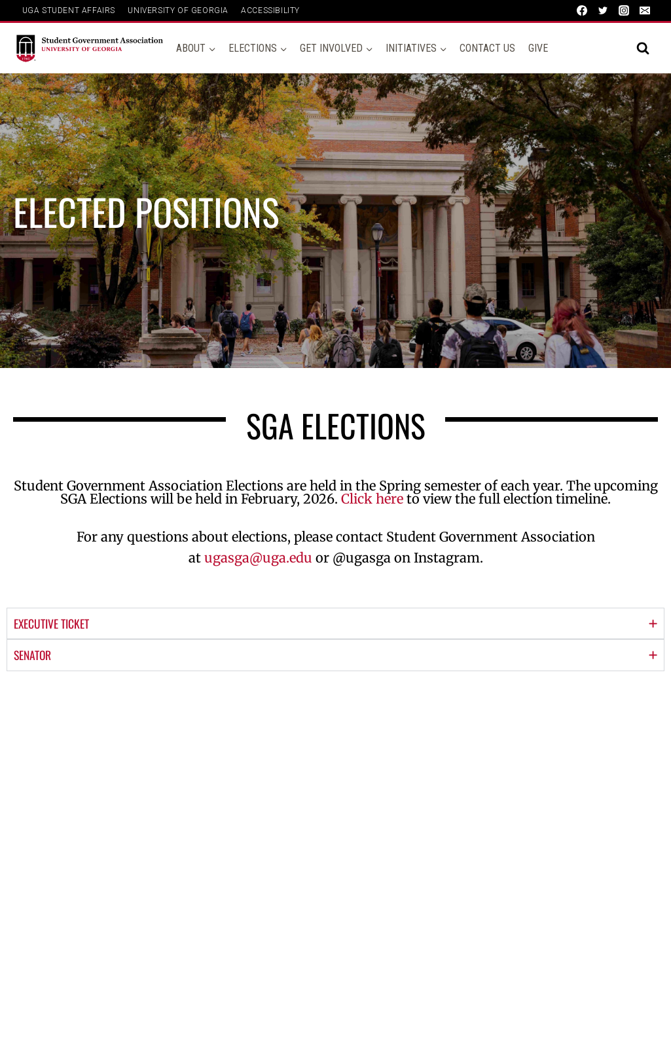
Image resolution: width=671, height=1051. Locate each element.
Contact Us (487, 48)
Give (538, 48)
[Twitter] (602, 10)
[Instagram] (623, 10)
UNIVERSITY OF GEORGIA (178, 10)
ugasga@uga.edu (258, 557)
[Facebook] (581, 10)
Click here (372, 498)
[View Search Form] (642, 48)
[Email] (644, 10)
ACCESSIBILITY (270, 10)
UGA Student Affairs (68, 10)
